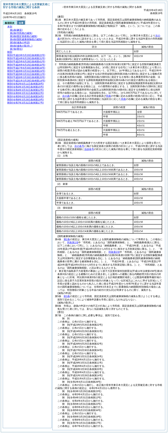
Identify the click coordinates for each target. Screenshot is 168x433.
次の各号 (79, 146)
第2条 (67, 239)
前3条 (67, 296)
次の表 (66, 96)
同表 (108, 96)
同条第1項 (72, 242)
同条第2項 (114, 252)
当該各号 (89, 149)
